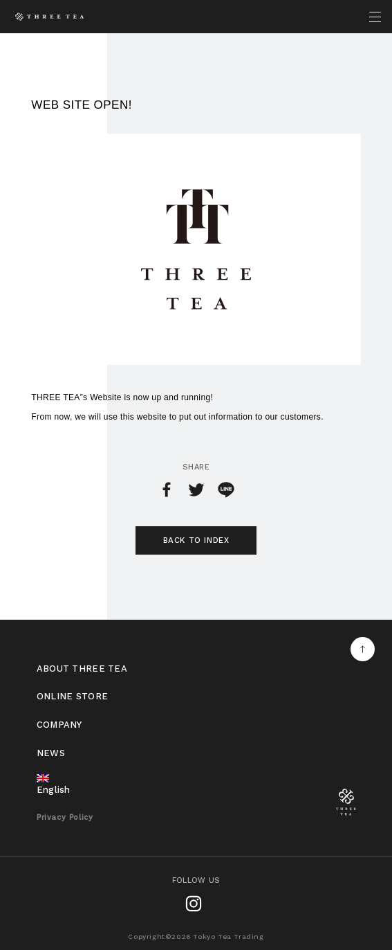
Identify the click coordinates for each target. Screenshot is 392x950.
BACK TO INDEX (196, 540)
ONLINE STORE (72, 696)
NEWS (51, 753)
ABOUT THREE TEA (82, 668)
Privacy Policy (65, 817)
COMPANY (59, 724)
